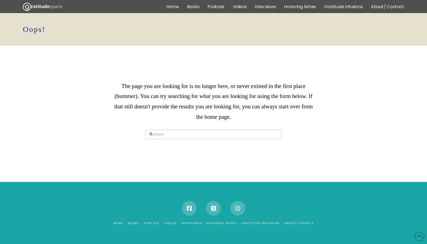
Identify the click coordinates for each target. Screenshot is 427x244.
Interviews (191, 223)
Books (133, 223)
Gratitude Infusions (260, 223)
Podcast (151, 223)
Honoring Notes (221, 223)
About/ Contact (299, 223)
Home (118, 223)
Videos (170, 223)
